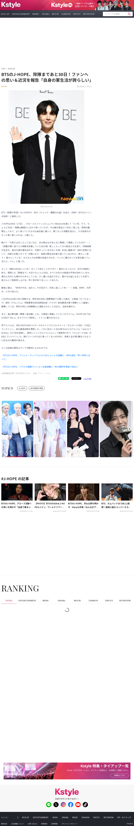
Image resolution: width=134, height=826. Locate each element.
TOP (3, 68)
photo (76, 14)
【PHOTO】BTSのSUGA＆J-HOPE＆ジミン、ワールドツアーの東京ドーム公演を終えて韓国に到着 (50, 505)
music (36, 14)
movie (55, 14)
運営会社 (4, 824)
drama (45, 14)
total (9, 600)
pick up (25, 817)
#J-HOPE (22, 388)
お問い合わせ (32, 824)
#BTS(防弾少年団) (36, 388)
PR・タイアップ (124, 817)
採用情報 (54, 824)
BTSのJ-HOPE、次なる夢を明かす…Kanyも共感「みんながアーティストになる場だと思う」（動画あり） (83, 505)
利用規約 (44, 824)
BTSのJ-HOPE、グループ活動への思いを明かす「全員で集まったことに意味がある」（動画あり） (17, 505)
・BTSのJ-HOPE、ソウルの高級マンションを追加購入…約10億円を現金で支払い (39, 366)
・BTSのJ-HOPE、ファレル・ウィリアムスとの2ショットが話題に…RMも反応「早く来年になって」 (45, 357)
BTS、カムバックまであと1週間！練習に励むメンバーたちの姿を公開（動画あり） (116, 505)
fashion (66, 14)
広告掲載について (17, 824)
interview (89, 14)
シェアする (87, 378)
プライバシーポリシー (69, 824)
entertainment (21, 14)
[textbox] (118, 14)
